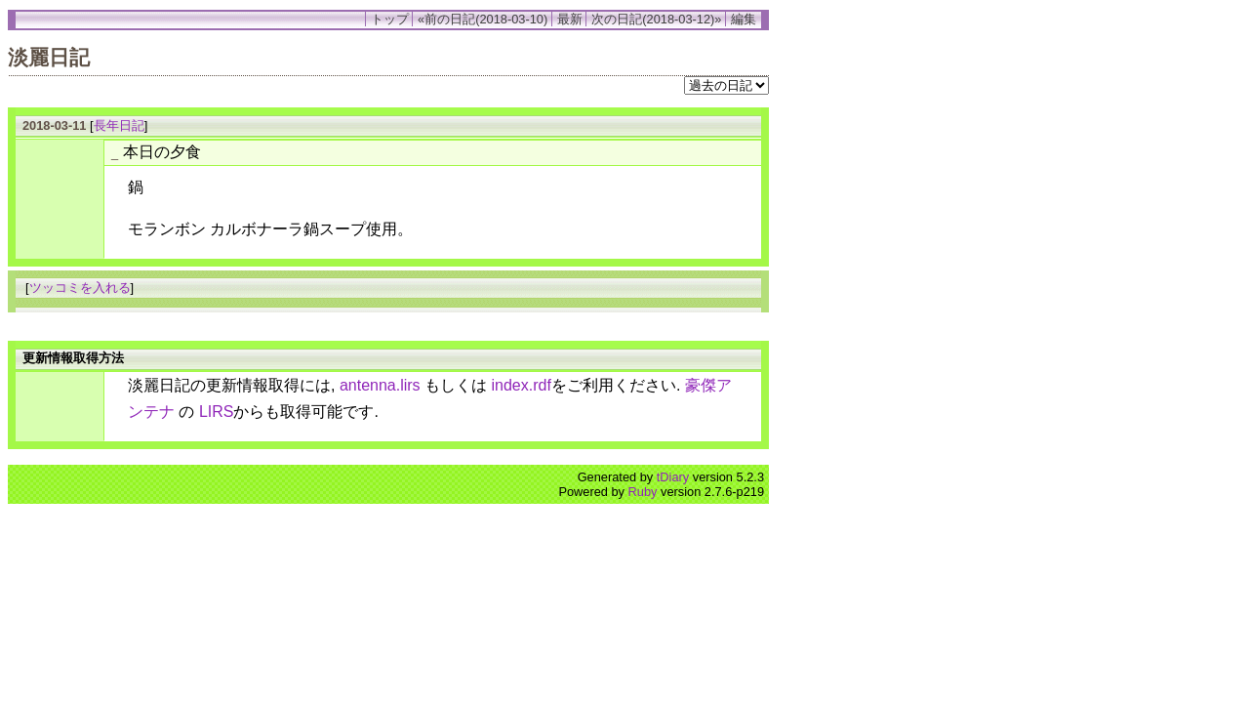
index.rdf (521, 385)
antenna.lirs (380, 385)
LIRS (216, 411)
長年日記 (119, 125)
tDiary (673, 477)
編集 (743, 19)
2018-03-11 (54, 125)
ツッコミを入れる (80, 287)
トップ (390, 19)
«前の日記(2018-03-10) (482, 19)
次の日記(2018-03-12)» (656, 19)
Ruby (643, 491)
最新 (570, 19)
